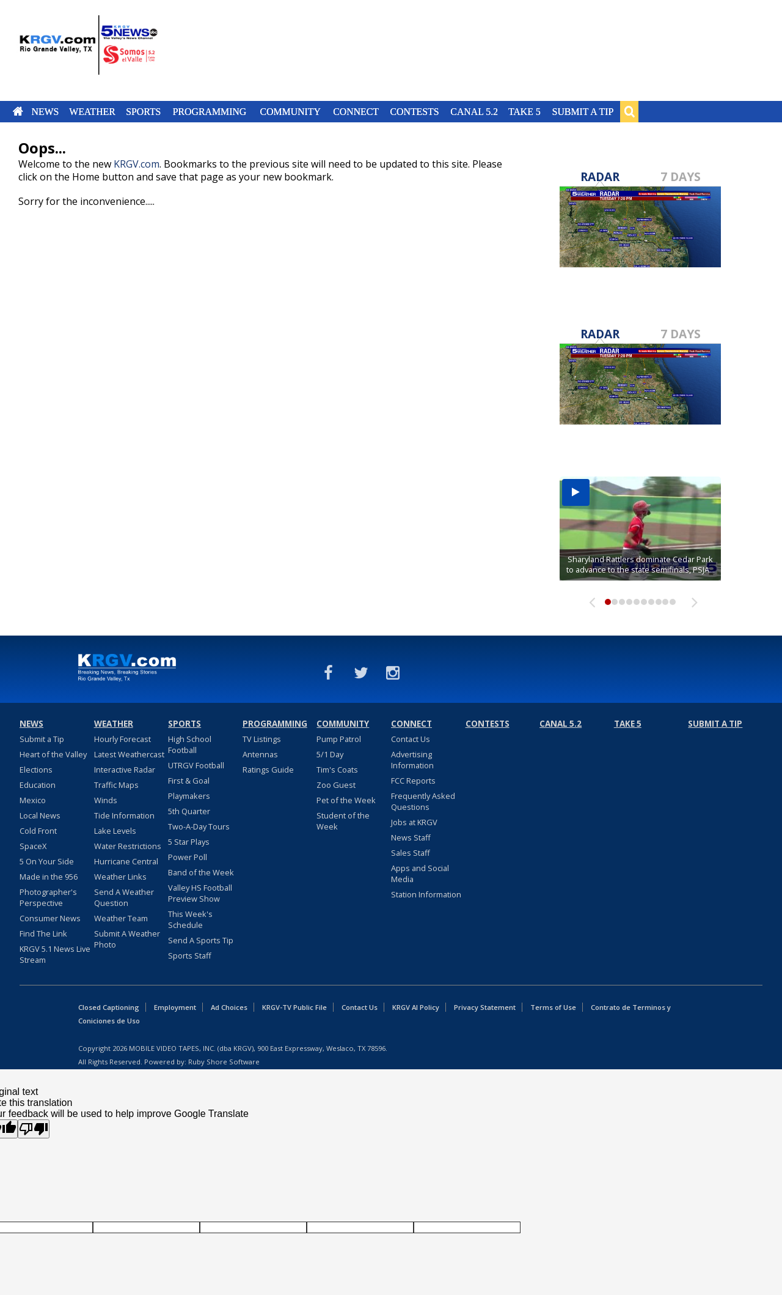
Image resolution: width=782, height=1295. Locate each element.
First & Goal (189, 780)
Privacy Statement (485, 1007)
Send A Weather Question (124, 897)
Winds (105, 800)
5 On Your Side (47, 861)
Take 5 (524, 111)
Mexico (33, 800)
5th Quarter (189, 811)
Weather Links (120, 876)
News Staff (411, 837)
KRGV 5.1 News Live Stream (55, 954)
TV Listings (262, 738)
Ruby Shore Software (224, 1061)
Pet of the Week (346, 800)
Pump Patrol (338, 738)
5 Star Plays (189, 841)
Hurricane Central (126, 861)
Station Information (426, 894)
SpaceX (33, 846)
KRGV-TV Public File (294, 1007)
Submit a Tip (582, 111)
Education (38, 784)
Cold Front (38, 830)
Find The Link (43, 933)
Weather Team (121, 918)
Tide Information (124, 815)
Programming (210, 111)
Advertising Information (412, 760)
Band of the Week (201, 872)
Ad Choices (229, 1007)
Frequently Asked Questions (423, 801)
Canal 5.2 (474, 111)
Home (18, 111)
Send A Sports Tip (200, 940)
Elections (36, 769)
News (45, 111)
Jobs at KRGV (414, 822)
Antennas (260, 754)
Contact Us (410, 738)
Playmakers (189, 795)
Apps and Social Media (420, 874)
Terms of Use (553, 1007)
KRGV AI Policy (415, 1007)
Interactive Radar (124, 769)
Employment (175, 1007)
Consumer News (50, 918)
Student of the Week (343, 821)
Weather (92, 111)
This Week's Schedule (190, 919)
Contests (414, 111)
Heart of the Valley (53, 754)
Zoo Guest (336, 784)
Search (629, 111)
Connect (356, 111)
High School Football (189, 744)
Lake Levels (115, 830)
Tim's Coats (337, 769)
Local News (40, 815)
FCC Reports (413, 780)
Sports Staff (189, 955)
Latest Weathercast (129, 754)
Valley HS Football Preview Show (200, 893)
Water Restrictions (127, 846)
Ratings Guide (268, 769)
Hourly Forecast (122, 738)
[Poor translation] (33, 1128)
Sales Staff (410, 852)
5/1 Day (329, 754)
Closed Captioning (108, 1007)
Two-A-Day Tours (199, 826)
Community (290, 111)
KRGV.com (136, 164)
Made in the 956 (49, 876)
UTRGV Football (196, 765)
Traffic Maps (116, 784)
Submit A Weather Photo (127, 939)
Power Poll (187, 857)
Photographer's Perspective (48, 897)
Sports (143, 111)
